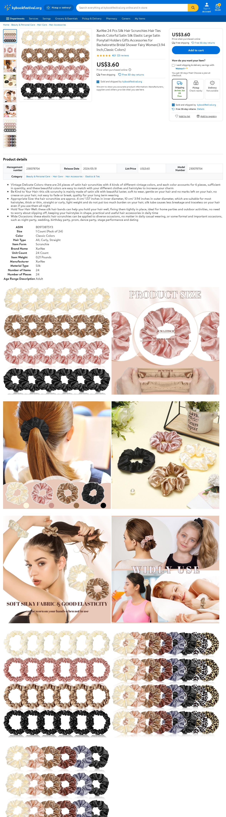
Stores (52, 746)
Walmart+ (54, 757)
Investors (9, 757)
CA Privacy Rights (148, 751)
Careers (126, 18)
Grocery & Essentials (66, 18)
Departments (15, 18)
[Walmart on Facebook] (185, 760)
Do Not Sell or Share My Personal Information (162, 777)
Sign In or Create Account (77, 723)
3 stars (49, 656)
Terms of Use (145, 741)
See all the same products (208, 596)
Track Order (133, 723)
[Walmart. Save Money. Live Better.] (22, 7)
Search (216, 687)
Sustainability (11, 762)
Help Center (109, 723)
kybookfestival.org (132, 81)
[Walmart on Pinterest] (206, 760)
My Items (140, 18)
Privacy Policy (146, 746)
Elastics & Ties (92, 176)
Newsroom (10, 751)
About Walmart (12, 741)
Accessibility (100, 757)
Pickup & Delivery (92, 18)
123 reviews (123, 55)
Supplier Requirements (16, 767)
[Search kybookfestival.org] (132, 8)
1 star (50, 665)
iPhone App (189, 741)
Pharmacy (111, 18)
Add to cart (196, 50)
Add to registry (207, 116)
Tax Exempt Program (105, 767)
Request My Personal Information (156, 757)
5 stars (49, 648)
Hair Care (42, 24)
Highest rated (46, 687)
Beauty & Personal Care (23, 24)
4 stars (49, 652)
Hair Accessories (57, 24)
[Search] (193, 8)
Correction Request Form (23, 621)
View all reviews (16, 675)
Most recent (23, 687)
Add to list (182, 116)
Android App (190, 746)
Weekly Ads (156, 723)
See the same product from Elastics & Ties (199, 498)
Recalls (97, 751)
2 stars (49, 660)
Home (6, 24)
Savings (47, 18)
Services (33, 18)
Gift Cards (54, 762)
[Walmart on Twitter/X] (192, 760)
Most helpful (69, 687)
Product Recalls (102, 762)
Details (200, 109)
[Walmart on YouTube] (199, 760)
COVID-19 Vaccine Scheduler (110, 741)
